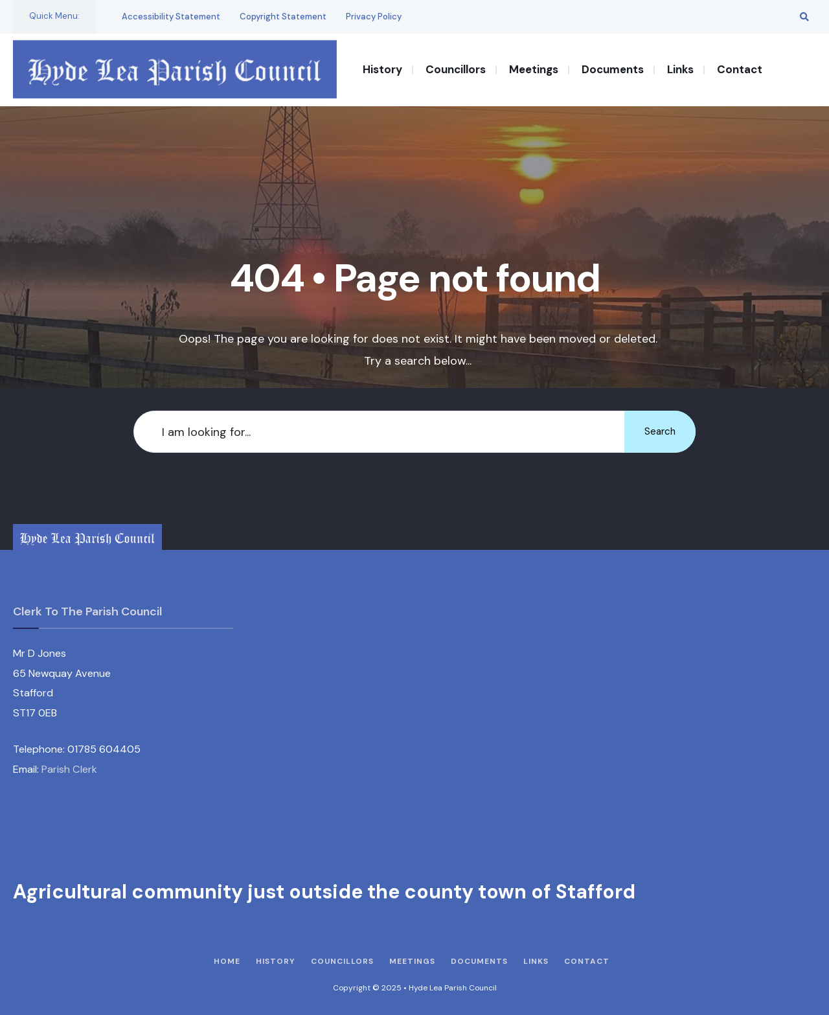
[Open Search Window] (804, 16)
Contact (739, 69)
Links (680, 69)
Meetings (533, 69)
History (382, 69)
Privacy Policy (374, 16)
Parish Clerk (69, 769)
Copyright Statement (283, 16)
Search (660, 431)
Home (227, 961)
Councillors (456, 69)
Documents (613, 69)
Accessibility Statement (171, 16)
